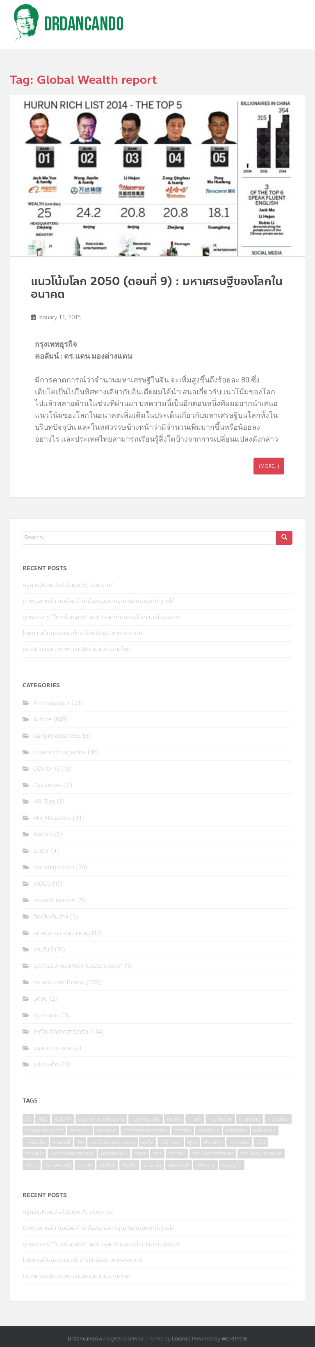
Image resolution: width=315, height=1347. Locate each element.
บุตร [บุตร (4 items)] (192, 1142)
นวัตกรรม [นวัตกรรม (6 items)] (170, 1142)
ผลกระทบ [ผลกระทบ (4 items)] (239, 1142)
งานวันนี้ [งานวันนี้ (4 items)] (61, 1142)
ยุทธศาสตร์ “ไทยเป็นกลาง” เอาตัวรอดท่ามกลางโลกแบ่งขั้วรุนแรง (101, 617)
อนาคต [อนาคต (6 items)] (85, 1165)
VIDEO (42, 884)
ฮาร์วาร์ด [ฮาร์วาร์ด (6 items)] (152, 1165)
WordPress (234, 1338)
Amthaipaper (51, 703)
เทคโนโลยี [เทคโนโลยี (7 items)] (178, 1165)
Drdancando (83, 1338)
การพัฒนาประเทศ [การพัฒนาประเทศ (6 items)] (44, 1130)
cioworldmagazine (59, 752)
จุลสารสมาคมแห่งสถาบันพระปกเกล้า (78, 966)
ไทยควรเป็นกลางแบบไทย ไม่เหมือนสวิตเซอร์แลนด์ (82, 633)
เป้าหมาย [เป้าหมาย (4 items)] (205, 1165)
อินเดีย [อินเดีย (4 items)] (129, 1165)
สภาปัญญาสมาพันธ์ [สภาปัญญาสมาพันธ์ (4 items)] (261, 1153)
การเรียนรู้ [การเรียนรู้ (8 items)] (208, 1130)
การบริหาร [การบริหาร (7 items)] (278, 1119)
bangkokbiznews (57, 736)
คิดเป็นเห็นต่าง (50, 916)
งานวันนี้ (43, 949)
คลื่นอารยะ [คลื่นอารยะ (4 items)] (265, 1130)
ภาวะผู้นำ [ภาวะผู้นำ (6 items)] (34, 1153)
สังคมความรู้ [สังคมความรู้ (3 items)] (58, 1165)
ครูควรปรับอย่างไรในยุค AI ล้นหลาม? (68, 585)
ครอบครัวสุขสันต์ (54, 900)
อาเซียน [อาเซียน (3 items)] (107, 1165)
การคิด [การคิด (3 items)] (174, 1119)
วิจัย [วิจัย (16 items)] (157, 1153)
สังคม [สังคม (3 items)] (31, 1165)
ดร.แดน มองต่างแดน (58, 982)
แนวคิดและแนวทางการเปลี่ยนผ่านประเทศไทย (77, 649)
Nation (42, 834)
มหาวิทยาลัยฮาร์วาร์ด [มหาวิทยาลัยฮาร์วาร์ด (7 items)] (72, 1153)
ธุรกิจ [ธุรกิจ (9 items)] (147, 1142)
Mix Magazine (52, 818)
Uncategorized (53, 867)
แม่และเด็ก (45, 1064)
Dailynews (47, 785)
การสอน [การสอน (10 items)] (182, 1130)
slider (41, 851)
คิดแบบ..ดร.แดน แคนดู (61, 933)
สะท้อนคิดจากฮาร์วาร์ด (60, 1031)
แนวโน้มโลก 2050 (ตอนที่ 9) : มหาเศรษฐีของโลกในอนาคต (157, 287)
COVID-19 (46, 768)
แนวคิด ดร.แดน (52, 1048)
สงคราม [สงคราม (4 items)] (177, 1153)
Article (42, 719)
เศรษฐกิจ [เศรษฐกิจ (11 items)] (232, 1165)
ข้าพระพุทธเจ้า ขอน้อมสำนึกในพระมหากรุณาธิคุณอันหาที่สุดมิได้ (99, 601)
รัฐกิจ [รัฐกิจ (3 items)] (140, 1153)
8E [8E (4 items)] (28, 1119)
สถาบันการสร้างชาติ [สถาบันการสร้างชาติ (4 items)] (212, 1153)
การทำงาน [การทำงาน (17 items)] (249, 1119)
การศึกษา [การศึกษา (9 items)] (106, 1130)
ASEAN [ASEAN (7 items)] (63, 1119)
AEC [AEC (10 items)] (43, 1119)
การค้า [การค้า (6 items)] (194, 1119)
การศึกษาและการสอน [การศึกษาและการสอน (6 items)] (145, 1130)
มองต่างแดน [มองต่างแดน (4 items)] (114, 1153)
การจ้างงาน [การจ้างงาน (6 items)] (220, 1119)
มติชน (40, 999)
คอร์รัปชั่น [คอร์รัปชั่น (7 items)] (35, 1142)
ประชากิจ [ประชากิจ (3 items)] (213, 1142)
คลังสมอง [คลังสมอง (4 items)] (236, 1130)
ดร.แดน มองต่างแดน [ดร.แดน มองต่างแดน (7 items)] (112, 1142)
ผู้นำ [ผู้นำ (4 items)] (260, 1142)
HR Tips (44, 801)
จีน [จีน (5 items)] (80, 1142)
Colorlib (181, 1338)
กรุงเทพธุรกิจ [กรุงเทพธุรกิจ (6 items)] (145, 1119)
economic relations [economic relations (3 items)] (101, 1119)
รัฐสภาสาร (46, 1015)
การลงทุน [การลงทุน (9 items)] (80, 1130)
